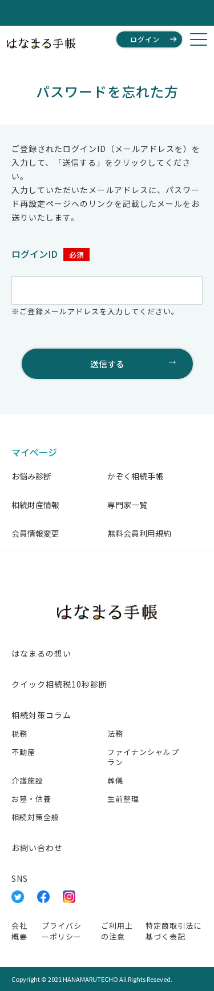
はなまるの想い (41, 653)
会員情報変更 (35, 533)
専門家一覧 (127, 504)
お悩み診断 (31, 476)
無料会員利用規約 (139, 533)
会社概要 (19, 931)
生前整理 (123, 798)
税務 (19, 733)
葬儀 (115, 780)
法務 (115, 733)
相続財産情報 (35, 504)
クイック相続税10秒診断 (59, 684)
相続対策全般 (35, 817)
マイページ (34, 452)
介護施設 (27, 780)
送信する (107, 364)
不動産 (23, 751)
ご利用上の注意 (117, 931)
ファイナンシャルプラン (143, 757)
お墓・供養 (31, 798)
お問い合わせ (37, 847)
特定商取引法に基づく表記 (173, 931)
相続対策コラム (41, 715)
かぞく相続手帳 (135, 476)
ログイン (145, 39)
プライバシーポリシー (62, 931)
